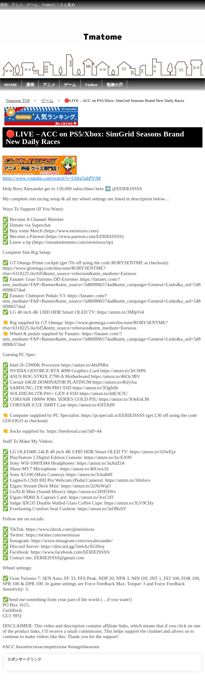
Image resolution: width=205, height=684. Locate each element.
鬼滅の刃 (114, 84)
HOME (10, 84)
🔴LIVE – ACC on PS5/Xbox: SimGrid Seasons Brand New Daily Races (95, 138)
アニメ (49, 84)
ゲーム (70, 84)
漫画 (30, 84)
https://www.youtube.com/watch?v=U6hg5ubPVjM (52, 178)
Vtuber (91, 84)
